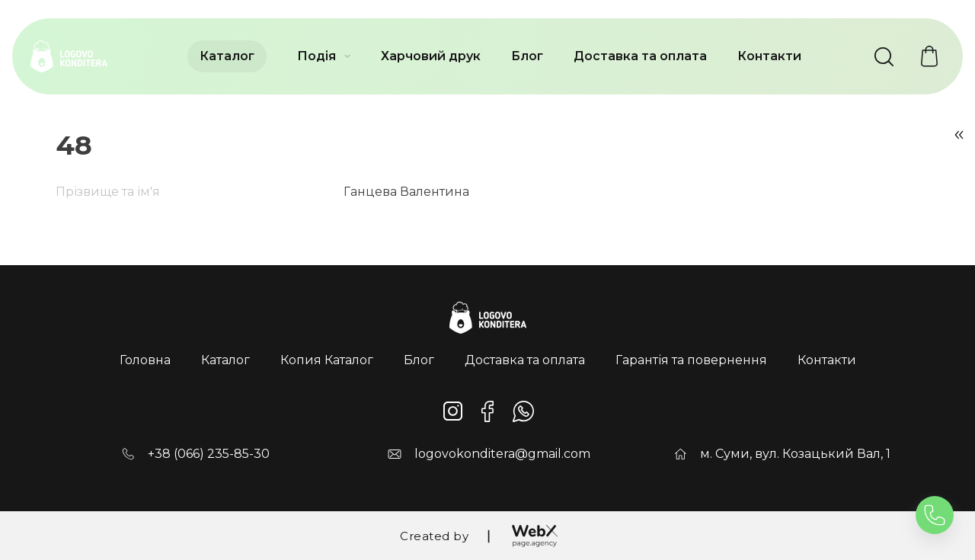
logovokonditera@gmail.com (502, 453)
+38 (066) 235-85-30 (209, 453)
